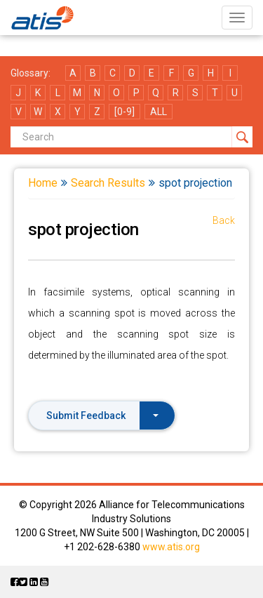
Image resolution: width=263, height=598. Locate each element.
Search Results (108, 183)
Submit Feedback (102, 415)
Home (43, 183)
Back (224, 220)
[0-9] (124, 111)
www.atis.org (171, 546)
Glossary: (30, 73)
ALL (158, 111)
